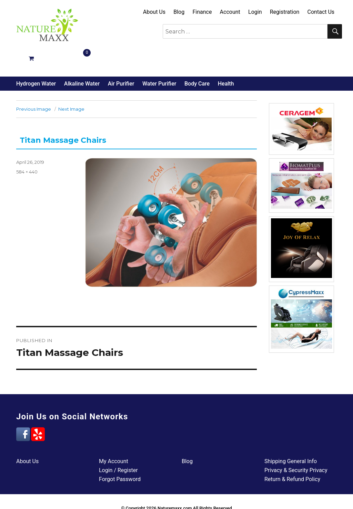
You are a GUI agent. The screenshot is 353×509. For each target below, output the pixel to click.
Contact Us (321, 12)
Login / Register (118, 444)
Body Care (197, 58)
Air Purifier (121, 58)
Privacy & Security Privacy (295, 444)
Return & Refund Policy (292, 453)
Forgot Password (120, 453)
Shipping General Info (290, 435)
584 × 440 (27, 146)
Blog (178, 12)
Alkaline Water (82, 58)
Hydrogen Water (36, 58)
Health (226, 58)
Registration (285, 12)
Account (230, 12)
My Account (113, 435)
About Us (154, 12)
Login (255, 12)
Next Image (71, 83)
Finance (202, 12)
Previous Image (33, 83)
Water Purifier (159, 58)
